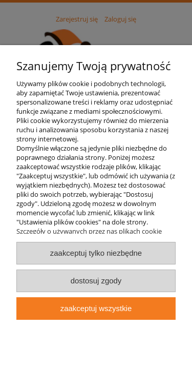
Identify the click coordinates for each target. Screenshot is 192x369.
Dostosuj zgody (96, 280)
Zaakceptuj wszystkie (96, 308)
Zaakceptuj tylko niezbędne (96, 253)
